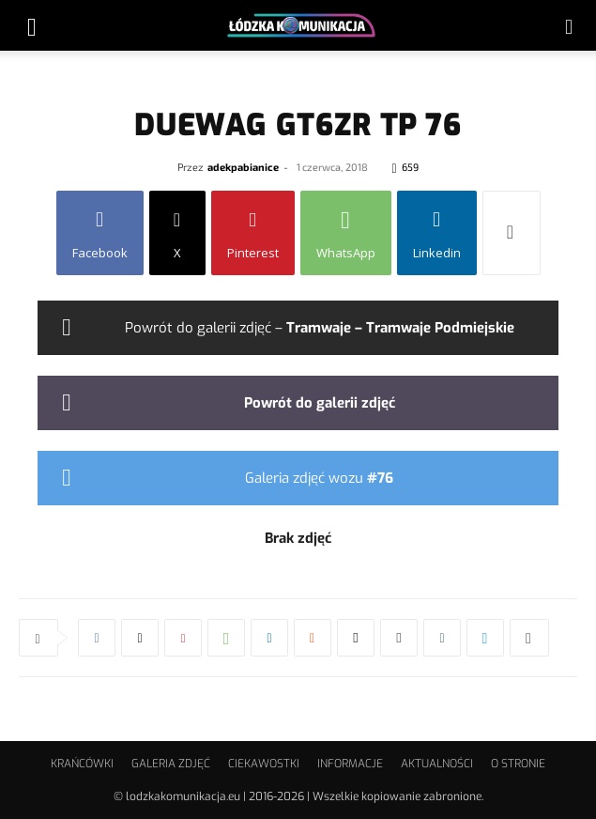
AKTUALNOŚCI (437, 763)
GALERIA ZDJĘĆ (170, 763)
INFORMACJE (350, 763)
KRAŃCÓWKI (82, 763)
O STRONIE (518, 763)
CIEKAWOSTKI (263, 763)
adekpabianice (243, 167)
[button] (32, 25)
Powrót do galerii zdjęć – (319, 327)
